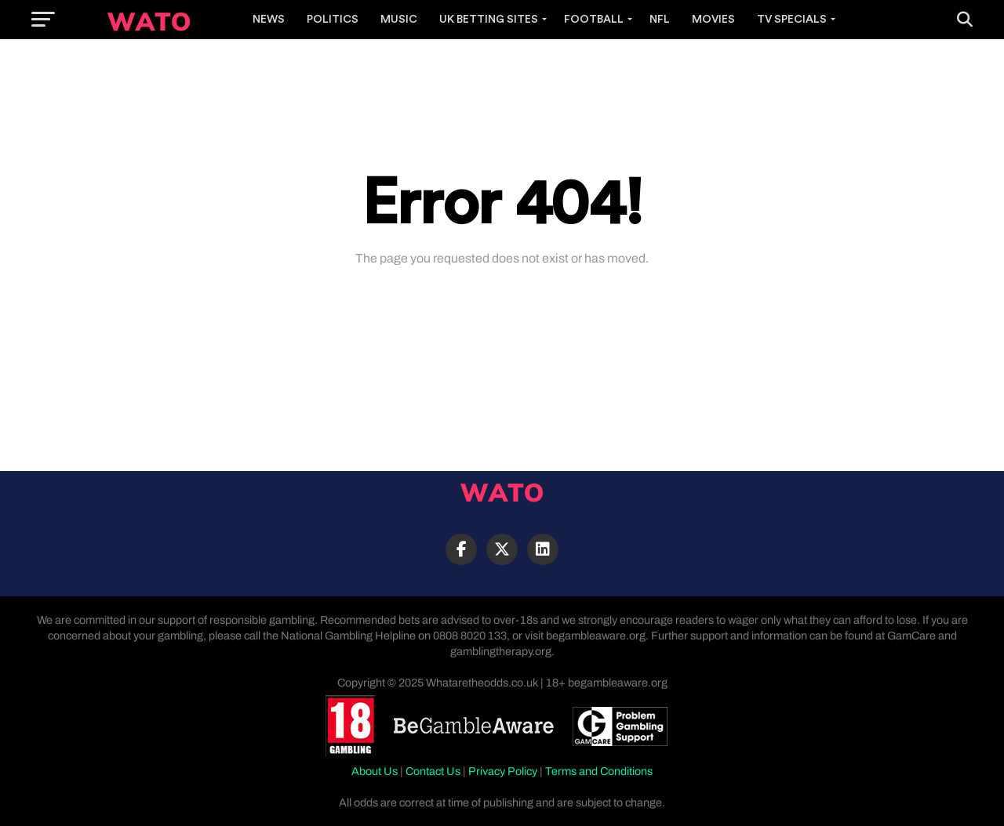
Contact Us (433, 771)
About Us (374, 771)
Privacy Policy (502, 771)
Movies (713, 19)
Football (594, 19)
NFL (659, 19)
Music (398, 19)
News (269, 19)
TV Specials (792, 19)
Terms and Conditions (599, 771)
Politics (332, 19)
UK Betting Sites (488, 19)
